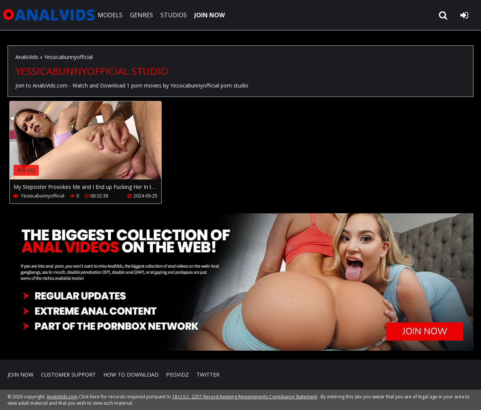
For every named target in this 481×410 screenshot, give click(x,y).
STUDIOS (173, 15)
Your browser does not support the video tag (89, 145)
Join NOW (20, 374)
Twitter (208, 374)
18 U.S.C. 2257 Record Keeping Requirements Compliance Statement (244, 396)
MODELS (110, 15)
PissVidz (177, 374)
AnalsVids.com (49, 15)
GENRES (141, 15)
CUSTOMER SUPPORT (68, 374)
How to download (131, 374)
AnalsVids (26, 56)
